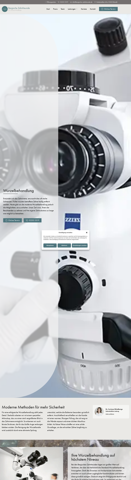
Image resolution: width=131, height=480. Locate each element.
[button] (87, 232)
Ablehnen (64, 245)
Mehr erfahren (110, 414)
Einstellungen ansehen (80, 245)
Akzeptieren (50, 245)
